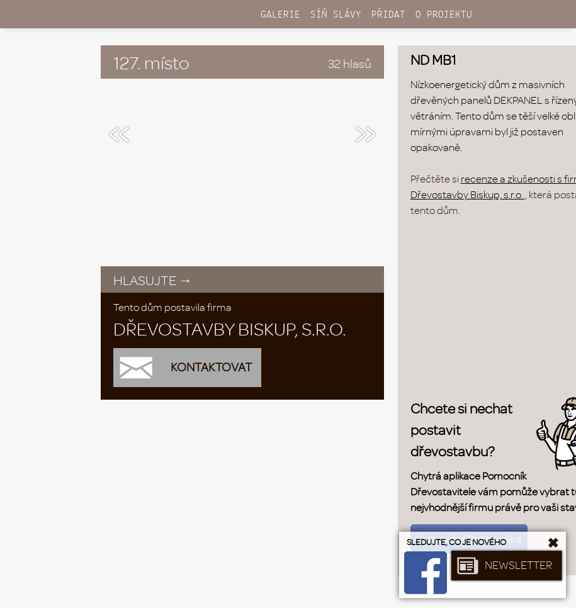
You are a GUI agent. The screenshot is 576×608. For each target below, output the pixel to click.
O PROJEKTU (443, 15)
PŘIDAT (388, 15)
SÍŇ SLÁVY (335, 15)
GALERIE (280, 15)
